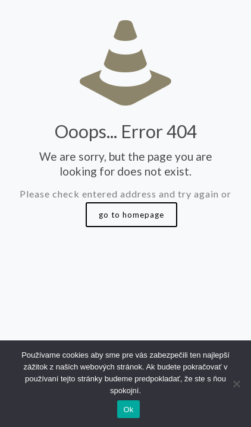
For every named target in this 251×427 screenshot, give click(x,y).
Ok (128, 409)
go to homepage (131, 214)
